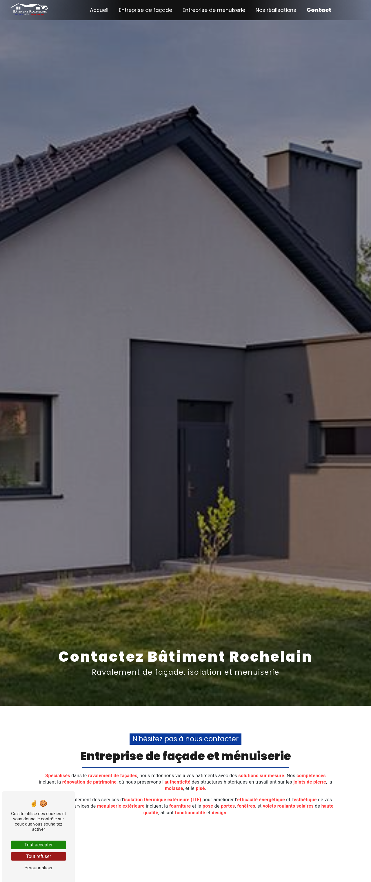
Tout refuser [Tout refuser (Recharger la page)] (38, 856)
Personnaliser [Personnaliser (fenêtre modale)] (38, 867)
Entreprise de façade (145, 10)
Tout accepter (38, 845)
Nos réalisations (276, 10)
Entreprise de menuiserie (214, 10)
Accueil (99, 10)
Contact (319, 10)
